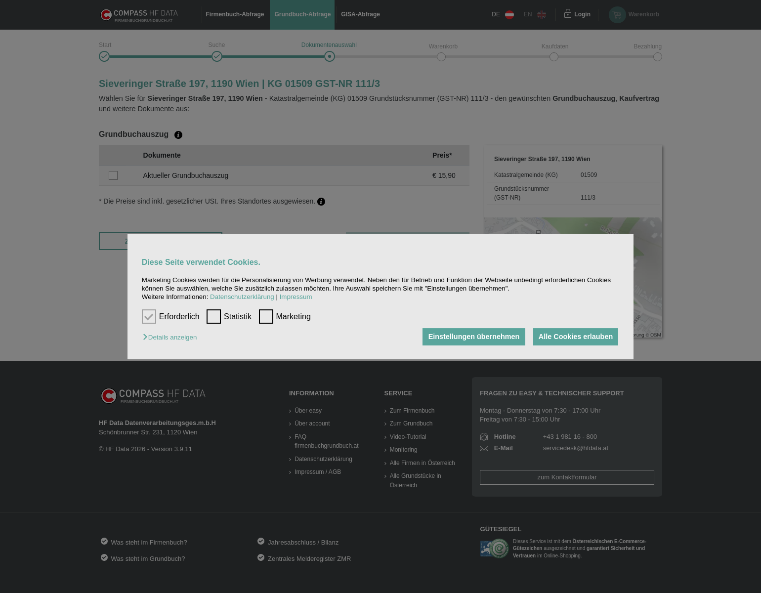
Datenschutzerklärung (242, 297)
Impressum (296, 297)
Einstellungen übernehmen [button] (473, 337)
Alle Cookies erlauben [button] (575, 337)
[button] (172, 338)
